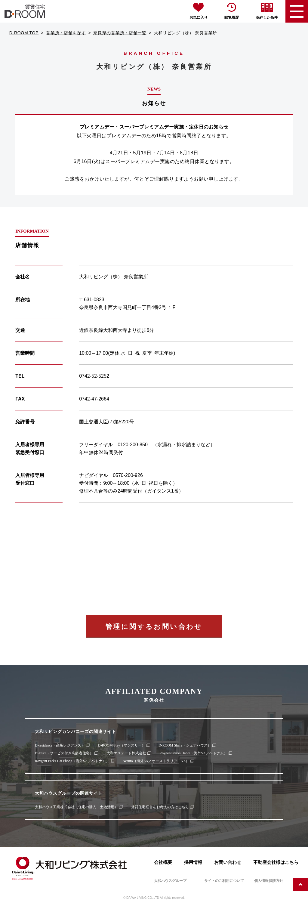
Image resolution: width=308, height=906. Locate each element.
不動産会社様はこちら (275, 862)
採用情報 (193, 862)
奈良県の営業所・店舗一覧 (119, 32)
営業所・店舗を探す (66, 32)
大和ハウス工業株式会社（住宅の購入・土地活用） (76, 807)
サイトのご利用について (224, 881)
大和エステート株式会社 (126, 753)
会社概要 (163, 862)
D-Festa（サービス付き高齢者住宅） (64, 753)
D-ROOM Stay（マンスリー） (121, 745)
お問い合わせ (227, 862)
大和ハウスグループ (170, 881)
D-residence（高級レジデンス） (60, 745)
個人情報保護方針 (268, 881)
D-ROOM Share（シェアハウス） (185, 745)
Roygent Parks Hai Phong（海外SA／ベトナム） (72, 761)
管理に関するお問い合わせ (154, 626)
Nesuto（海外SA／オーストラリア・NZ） (156, 761)
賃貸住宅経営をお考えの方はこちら (160, 807)
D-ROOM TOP (24, 32)
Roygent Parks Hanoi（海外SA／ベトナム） (193, 753)
